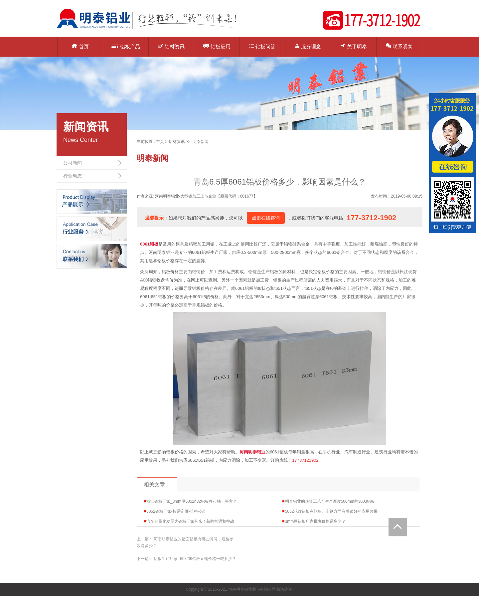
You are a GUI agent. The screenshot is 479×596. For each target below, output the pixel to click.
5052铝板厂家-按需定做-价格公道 (176, 511)
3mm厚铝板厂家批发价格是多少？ (315, 521)
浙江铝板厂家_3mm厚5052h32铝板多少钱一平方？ (191, 501)
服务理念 (308, 46)
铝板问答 (262, 46)
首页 (80, 46)
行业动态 (72, 176)
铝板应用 (217, 46)
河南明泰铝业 (252, 451)
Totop (398, 527)
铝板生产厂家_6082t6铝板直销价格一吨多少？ (195, 558)
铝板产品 (125, 46)
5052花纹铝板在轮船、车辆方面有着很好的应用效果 (331, 511)
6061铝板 (149, 244)
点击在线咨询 (266, 218)
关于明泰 (353, 46)
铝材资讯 (171, 46)
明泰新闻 (201, 141)
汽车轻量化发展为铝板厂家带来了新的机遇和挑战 (190, 521)
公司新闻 (72, 163)
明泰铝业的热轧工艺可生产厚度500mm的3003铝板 (330, 501)
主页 (160, 141)
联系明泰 (399, 46)
